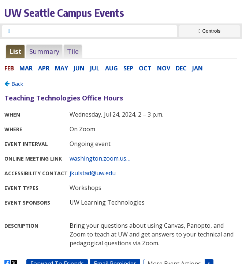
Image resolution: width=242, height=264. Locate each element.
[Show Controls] (209, 31)
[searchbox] (96, 31)
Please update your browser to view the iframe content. (121, 51)
